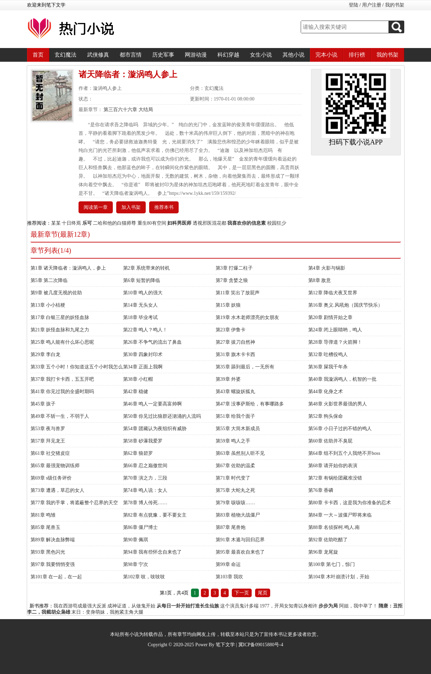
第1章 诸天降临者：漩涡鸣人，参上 (68, 268)
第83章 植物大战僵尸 (238, 515)
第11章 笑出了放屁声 (238, 292)
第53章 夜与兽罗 (48, 428)
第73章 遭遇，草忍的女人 (58, 490)
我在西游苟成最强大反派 (79, 605)
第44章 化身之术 (325, 391)
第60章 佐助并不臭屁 (330, 441)
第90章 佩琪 (135, 539)
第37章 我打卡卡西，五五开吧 (62, 379)
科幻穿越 (228, 55)
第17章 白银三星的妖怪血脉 (60, 317)
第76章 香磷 (321, 490)
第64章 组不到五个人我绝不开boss (344, 453)
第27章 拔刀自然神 (235, 342)
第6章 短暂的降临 (141, 280)
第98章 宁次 (135, 564)
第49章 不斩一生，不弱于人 (60, 416)
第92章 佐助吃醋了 (328, 539)
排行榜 (357, 55)
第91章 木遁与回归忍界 (240, 539)
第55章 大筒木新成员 (238, 428)
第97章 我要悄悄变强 (53, 564)
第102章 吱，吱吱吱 (144, 576)
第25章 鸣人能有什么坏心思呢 (62, 342)
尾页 (262, 592)
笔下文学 (225, 644)
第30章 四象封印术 (143, 354)
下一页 (242, 592)
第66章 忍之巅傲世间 (145, 465)
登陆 (353, 5)
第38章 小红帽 (138, 379)
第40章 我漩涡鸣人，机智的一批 (342, 379)
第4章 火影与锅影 (327, 268)
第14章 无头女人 (140, 305)
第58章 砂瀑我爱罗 (143, 441)
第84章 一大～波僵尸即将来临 (340, 515)
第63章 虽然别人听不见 (240, 453)
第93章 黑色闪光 (48, 552)
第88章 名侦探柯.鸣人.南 (334, 527)
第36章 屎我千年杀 (328, 366)
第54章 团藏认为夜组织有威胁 (155, 428)
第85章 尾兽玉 (46, 527)
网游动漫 (196, 55)
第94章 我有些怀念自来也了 (152, 552)
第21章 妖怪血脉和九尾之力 (60, 329)
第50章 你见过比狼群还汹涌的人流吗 (162, 416)
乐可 (87, 223)
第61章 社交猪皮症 (50, 453)
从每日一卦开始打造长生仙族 (188, 605)
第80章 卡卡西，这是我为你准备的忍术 (349, 502)
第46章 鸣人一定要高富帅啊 (152, 403)
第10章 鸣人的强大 (143, 292)
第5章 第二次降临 (49, 280)
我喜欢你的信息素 (246, 223)
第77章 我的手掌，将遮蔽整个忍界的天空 (74, 502)
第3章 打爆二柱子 (234, 268)
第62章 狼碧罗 (138, 453)
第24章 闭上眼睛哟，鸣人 (335, 329)
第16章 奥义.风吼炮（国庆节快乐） (345, 305)
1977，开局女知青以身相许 (289, 605)
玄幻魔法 (65, 55)
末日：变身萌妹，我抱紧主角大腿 (107, 612)
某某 (56, 223)
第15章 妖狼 (228, 305)
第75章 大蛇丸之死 (235, 490)
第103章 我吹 (229, 576)
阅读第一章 (96, 207)
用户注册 (371, 5)
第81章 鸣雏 (43, 515)
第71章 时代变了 (233, 478)
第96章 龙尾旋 (323, 552)
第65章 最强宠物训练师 (55, 465)
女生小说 (261, 55)
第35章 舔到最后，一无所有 (245, 366)
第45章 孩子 (43, 403)
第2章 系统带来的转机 (146, 268)
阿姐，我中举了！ (358, 605)
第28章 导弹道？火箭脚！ (335, 342)
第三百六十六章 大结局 (128, 109)
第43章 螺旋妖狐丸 (235, 391)
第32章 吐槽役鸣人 (328, 354)
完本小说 (326, 55)
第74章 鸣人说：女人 (145, 490)
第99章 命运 (228, 564)
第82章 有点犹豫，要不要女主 (155, 515)
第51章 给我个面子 (235, 416)
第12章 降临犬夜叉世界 (333, 292)
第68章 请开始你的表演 (333, 465)
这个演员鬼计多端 (239, 605)
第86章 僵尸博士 (140, 527)
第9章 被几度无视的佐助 (56, 292)
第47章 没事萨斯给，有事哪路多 (250, 403)
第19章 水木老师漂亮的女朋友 (247, 317)
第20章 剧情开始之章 (330, 317)
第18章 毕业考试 (140, 317)
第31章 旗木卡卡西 (235, 354)
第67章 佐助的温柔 (235, 465)
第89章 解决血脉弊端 (53, 539)
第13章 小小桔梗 (48, 305)
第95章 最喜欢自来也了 (240, 552)
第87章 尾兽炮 (231, 527)
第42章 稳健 (135, 391)
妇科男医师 (179, 223)
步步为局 (328, 605)
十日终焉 (71, 223)
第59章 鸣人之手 (233, 441)
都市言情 (131, 55)
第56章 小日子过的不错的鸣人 (340, 428)
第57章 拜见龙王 (48, 441)
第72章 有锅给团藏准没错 (335, 478)
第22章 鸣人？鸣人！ (145, 329)
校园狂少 (276, 223)
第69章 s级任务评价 (51, 478)
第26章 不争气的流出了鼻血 (152, 342)
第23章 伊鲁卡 (231, 329)
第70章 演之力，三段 (145, 478)
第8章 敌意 (319, 280)
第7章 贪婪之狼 (232, 280)
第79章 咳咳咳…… (235, 502)
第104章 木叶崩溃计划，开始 (339, 576)
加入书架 (131, 207)
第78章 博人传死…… (145, 502)
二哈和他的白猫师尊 (114, 223)
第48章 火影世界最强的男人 (337, 403)
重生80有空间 (151, 223)
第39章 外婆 (228, 379)
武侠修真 (98, 55)
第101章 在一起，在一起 (56, 576)
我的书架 (394, 5)
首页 (38, 55)
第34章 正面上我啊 (143, 366)
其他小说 (293, 55)
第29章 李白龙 (46, 354)
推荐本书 (163, 207)
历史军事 (163, 55)
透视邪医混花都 (209, 223)
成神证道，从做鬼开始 (131, 605)
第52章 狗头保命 (325, 416)
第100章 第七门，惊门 (331, 564)
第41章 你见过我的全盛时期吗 (62, 391)
